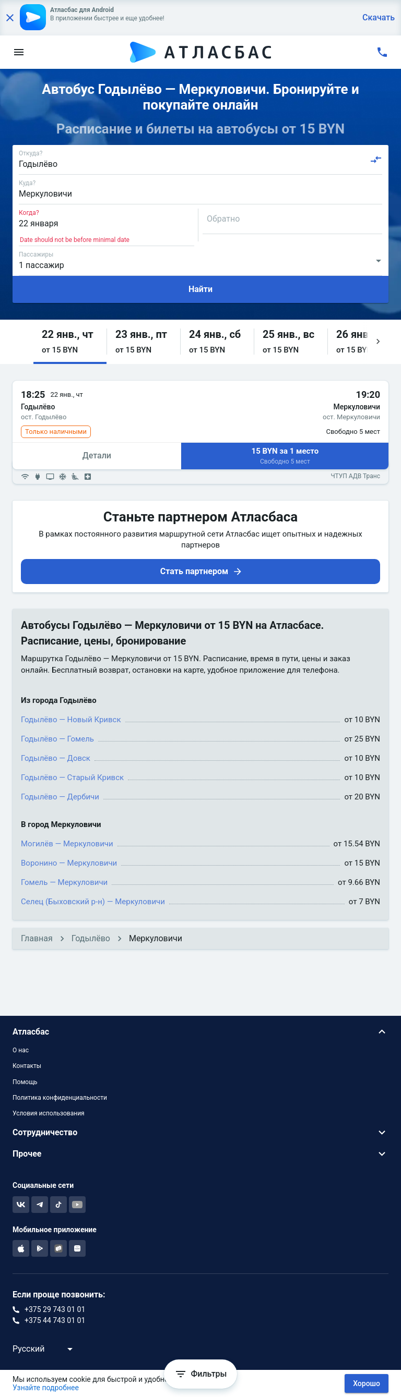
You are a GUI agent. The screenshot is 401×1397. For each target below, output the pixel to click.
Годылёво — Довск (55, 758)
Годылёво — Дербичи (60, 796)
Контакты (27, 1066)
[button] (70, 342)
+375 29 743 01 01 (55, 1309)
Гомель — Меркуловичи (64, 882)
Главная (37, 938)
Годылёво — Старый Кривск (72, 777)
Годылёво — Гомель (57, 739)
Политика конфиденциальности (60, 1097)
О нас (21, 1050)
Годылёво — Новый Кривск (71, 719)
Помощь (25, 1082)
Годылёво (91, 938)
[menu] (18, 52)
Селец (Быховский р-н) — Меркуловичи (93, 901)
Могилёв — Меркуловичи (67, 843)
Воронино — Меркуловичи (69, 863)
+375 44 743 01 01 (55, 1320)
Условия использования (49, 1113)
